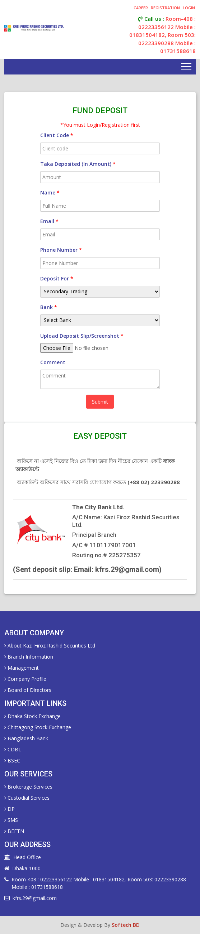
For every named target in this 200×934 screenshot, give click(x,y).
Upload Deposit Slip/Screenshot (82, 335)
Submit (100, 401)
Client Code (56, 135)
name (50, 192)
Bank (48, 307)
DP (9, 808)
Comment (52, 362)
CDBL (12, 749)
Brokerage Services (28, 786)
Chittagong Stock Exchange (37, 727)
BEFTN (14, 831)
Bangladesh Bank (26, 738)
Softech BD (126, 924)
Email (49, 221)
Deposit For (56, 278)
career (141, 7)
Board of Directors (27, 690)
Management (21, 667)
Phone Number (61, 249)
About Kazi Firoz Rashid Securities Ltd (49, 645)
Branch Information (28, 656)
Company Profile (25, 678)
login (189, 7)
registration (165, 7)
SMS (11, 820)
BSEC (12, 760)
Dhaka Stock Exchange (32, 716)
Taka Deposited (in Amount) (78, 163)
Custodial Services (27, 797)
